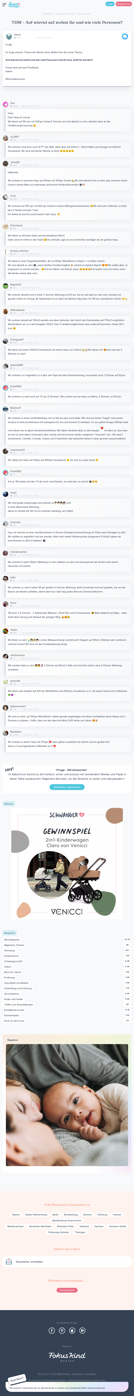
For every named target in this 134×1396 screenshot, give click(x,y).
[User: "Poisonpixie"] (5, 227)
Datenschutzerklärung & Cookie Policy (87, 1380)
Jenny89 (15, 162)
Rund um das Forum (14, 1021)
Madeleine (15, 731)
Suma (13, 602)
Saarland (84, 1226)
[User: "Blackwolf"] (5, 409)
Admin (17, 34)
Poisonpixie (16, 225)
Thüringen (80, 1232)
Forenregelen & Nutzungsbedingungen (47, 1380)
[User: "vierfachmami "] (5, 656)
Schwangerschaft (13, 961)
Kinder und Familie (14, 999)
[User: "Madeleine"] (5, 733)
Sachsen (99, 1226)
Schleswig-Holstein (58, 1232)
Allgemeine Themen (14, 945)
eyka (12, 577)
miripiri (13, 629)
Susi (12, 103)
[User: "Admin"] (9, 36)
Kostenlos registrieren (67, 787)
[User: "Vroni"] (5, 197)
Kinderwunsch (12, 956)
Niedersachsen (15, 1226)
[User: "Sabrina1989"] (5, 366)
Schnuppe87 (17, 339)
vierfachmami (17, 655)
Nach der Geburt (13, 972)
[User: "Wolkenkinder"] (5, 311)
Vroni (13, 195)
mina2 (13, 492)
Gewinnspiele (67, 1290)
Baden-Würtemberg (36, 1214)
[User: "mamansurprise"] (5, 553)
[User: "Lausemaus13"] (5, 451)
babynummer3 (18, 706)
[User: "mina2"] (5, 494)
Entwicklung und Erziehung (18, 989)
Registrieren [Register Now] (123, 4)
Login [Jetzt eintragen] (110, 4)
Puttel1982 (15, 386)
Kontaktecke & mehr (15, 1010)
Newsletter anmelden (29, 1261)
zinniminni (15, 522)
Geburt (8, 967)
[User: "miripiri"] (5, 631)
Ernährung (10, 978)
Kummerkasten (12, 1016)
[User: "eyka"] (5, 578)
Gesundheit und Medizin (17, 983)
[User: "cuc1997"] (5, 138)
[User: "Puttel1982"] (5, 388)
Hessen (117, 1214)
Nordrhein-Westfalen (40, 1226)
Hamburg (102, 1214)
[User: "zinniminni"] (5, 523)
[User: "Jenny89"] (5, 163)
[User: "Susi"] (5, 104)
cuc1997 (14, 136)
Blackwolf (15, 407)
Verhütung (10, 951)
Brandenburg (71, 1214)
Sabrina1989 (16, 365)
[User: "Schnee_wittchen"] (5, 252)
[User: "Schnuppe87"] (5, 341)
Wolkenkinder (17, 310)
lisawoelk (15, 680)
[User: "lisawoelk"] (5, 682)
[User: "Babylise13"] (5, 286)
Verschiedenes (12, 994)
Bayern (16, 1214)
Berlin (55, 1214)
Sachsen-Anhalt (117, 1226)
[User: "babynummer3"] (5, 707)
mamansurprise (18, 551)
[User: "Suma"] (5, 604)
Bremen (87, 1214)
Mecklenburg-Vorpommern (66, 1220)
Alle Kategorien (12, 940)
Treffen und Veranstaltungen (19, 1005)
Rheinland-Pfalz (65, 1226)
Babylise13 (15, 284)
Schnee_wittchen (19, 250)
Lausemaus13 (17, 449)
